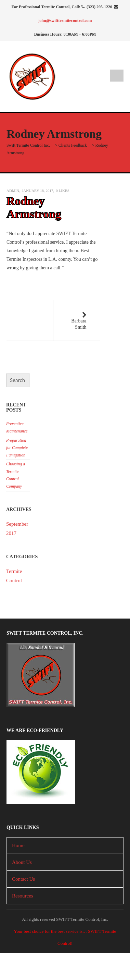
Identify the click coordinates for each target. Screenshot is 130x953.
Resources (22, 896)
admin (12, 190)
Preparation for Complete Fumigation (17, 447)
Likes (62, 190)
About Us (22, 862)
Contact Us (23, 879)
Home (18, 845)
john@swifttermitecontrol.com (65, 20)
